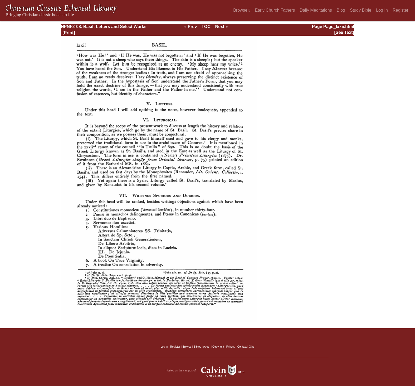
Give (251, 346)
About (206, 346)
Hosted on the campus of (208, 370)
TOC (206, 26)
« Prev (190, 26)
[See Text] (344, 32)
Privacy (230, 346)
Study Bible (360, 10)
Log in (164, 346)
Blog (341, 10)
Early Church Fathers (275, 10)
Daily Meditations (316, 10)
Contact (242, 346)
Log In (382, 10)
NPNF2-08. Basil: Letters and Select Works (103, 26)
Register (400, 10)
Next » (221, 26)
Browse (241, 10)
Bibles (197, 346)
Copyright (218, 346)
